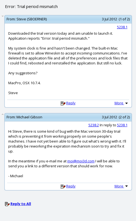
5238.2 (93, 124)
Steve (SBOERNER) (31, 19)
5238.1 (122, 26)
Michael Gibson (29, 116)
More (122, 102)
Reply (71, 102)
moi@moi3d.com (81, 161)
